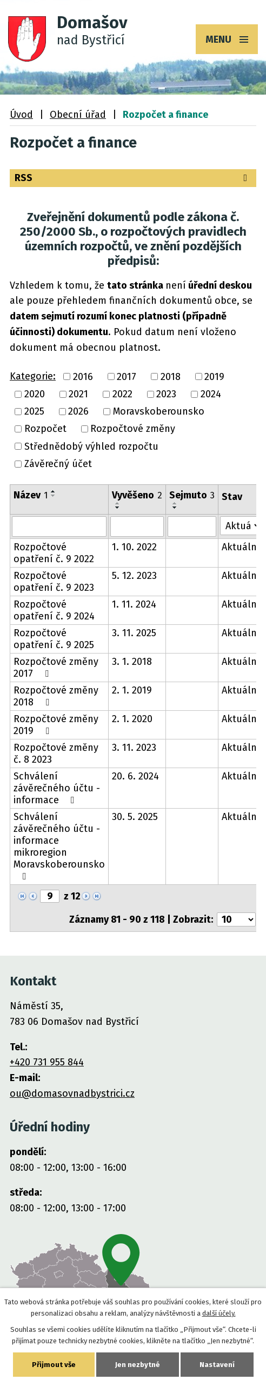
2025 (34, 411)
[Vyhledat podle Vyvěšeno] (137, 526)
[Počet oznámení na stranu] (236, 919)
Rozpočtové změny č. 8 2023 (56, 753)
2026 (78, 411)
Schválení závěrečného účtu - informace (57, 788)
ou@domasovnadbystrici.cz (72, 1093)
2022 (122, 394)
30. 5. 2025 (135, 817)
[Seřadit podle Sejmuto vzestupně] (175, 503)
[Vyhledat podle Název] (59, 526)
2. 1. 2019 (132, 690)
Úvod (21, 115)
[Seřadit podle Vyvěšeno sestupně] (118, 507)
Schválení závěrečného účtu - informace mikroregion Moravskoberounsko (59, 846)
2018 (171, 377)
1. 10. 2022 (134, 547)
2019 (214, 377)
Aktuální (241, 547)
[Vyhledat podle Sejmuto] (192, 526)
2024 (211, 394)
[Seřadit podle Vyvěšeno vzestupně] (118, 503)
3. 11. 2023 (134, 748)
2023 (166, 394)
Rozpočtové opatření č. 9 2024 (54, 610)
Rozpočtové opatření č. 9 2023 (54, 582)
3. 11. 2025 (134, 633)
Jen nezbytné (137, 1365)
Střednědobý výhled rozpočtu (91, 446)
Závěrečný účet (58, 464)
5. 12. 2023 (134, 576)
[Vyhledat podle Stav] (241, 525)
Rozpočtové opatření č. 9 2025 (54, 639)
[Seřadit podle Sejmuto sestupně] (175, 507)
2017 (126, 377)
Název (31, 495)
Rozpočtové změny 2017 (56, 667)
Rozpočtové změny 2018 (56, 696)
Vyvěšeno (137, 495)
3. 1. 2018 (132, 662)
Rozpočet (45, 429)
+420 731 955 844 (47, 1062)
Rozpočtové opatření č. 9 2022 (54, 553)
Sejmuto (192, 495)
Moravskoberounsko (158, 411)
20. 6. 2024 (135, 776)
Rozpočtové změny (132, 429)
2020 (34, 394)
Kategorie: (33, 376)
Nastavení (217, 1365)
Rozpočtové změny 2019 (56, 725)
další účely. (219, 1313)
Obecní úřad (78, 115)
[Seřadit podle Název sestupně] (53, 496)
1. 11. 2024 (134, 604)
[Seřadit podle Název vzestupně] (53, 491)
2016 (83, 377)
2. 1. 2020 (132, 719)
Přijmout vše (54, 1365)
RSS (133, 178)
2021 (78, 394)
